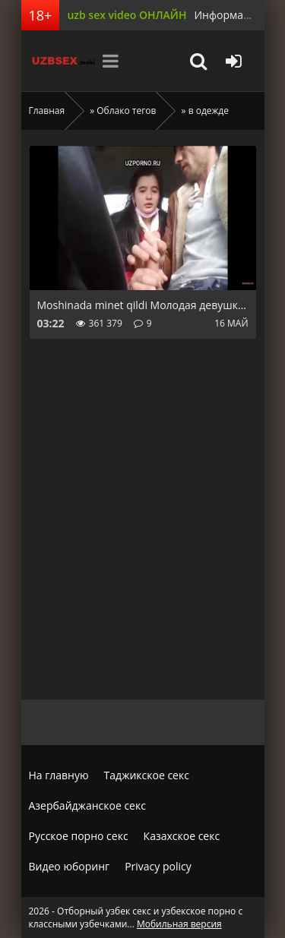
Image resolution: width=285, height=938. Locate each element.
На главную (59, 775)
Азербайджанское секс (87, 805)
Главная (47, 110)
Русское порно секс (78, 836)
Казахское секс (182, 836)
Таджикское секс (146, 775)
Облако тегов (126, 110)
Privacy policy (158, 866)
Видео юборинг (69, 866)
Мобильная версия (179, 923)
